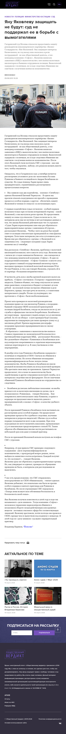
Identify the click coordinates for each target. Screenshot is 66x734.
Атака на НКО (9, 702)
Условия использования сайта (16, 723)
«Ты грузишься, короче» (16, 580)
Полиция (19, 17)
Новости (9, 17)
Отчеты (7, 699)
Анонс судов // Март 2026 (46, 580)
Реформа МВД (10, 706)
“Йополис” (28, 527)
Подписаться (44, 633)
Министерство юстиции (37, 17)
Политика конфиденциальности (50, 719)
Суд (53, 17)
